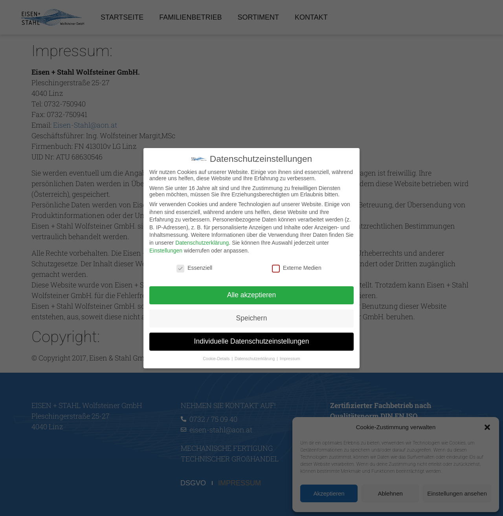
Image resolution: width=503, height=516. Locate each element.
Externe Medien (296, 268)
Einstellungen (165, 250)
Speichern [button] (251, 318)
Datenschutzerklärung (202, 243)
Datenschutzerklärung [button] (255, 358)
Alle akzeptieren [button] (251, 295)
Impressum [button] (290, 358)
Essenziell (194, 268)
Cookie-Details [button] (217, 358)
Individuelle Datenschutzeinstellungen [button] (251, 341)
